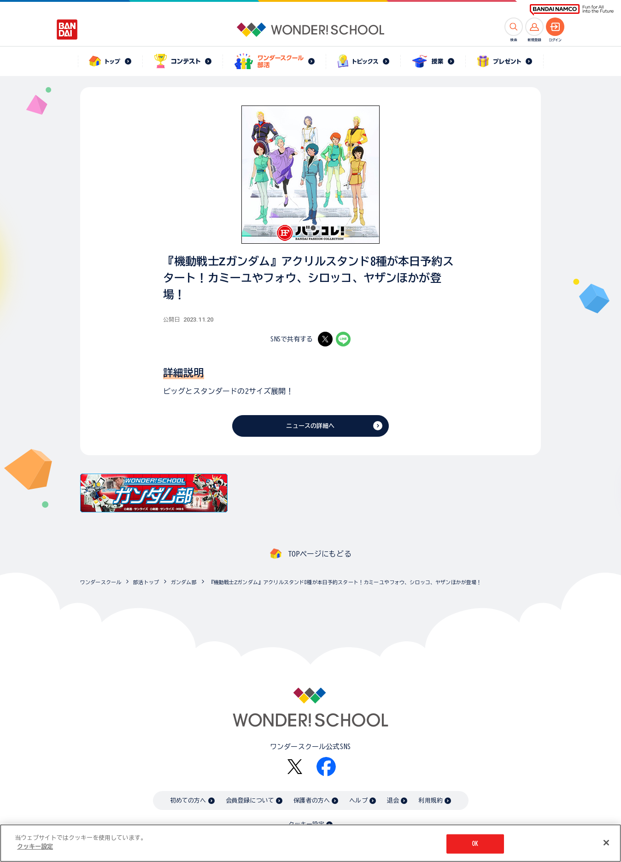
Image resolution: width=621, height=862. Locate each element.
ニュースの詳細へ (310, 426)
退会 (393, 800)
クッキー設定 (306, 824)
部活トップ (146, 582)
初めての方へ (188, 800)
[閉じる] (606, 844)
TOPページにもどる (320, 553)
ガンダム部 (184, 582)
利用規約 (430, 800)
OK (475, 845)
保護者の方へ (311, 800)
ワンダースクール (100, 582)
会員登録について (250, 800)
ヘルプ (358, 800)
